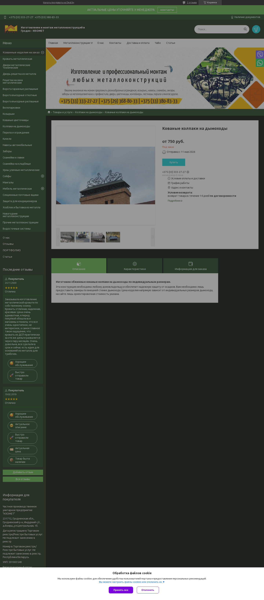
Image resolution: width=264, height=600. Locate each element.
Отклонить (148, 590)
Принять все (120, 590)
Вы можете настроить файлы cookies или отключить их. (130, 582)
